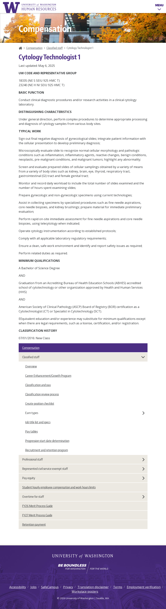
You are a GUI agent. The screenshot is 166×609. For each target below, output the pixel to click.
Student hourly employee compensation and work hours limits (59, 487)
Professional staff (83, 459)
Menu (159, 7)
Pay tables (31, 431)
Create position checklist (39, 403)
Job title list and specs (37, 422)
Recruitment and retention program (46, 450)
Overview (31, 366)
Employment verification (144, 587)
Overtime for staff (83, 497)
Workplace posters (85, 591)
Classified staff (54, 48)
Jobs (33, 587)
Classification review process (42, 394)
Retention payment (34, 524)
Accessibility (17, 587)
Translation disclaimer (93, 587)
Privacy (68, 587)
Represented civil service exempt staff (83, 469)
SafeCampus (50, 587)
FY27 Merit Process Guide (37, 515)
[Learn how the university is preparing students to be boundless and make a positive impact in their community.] (83, 568)
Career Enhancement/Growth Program (48, 376)
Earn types (85, 413)
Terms (117, 587)
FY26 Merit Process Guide (37, 506)
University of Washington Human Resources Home (30, 7)
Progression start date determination (47, 441)
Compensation (34, 48)
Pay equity (83, 478)
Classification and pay (38, 385)
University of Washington (83, 556)
